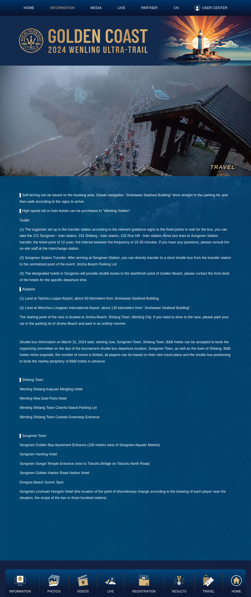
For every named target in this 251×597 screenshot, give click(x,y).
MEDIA (96, 8)
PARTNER (149, 8)
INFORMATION (62, 8)
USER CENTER (214, 8)
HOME (29, 8)
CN (176, 8)
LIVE (121, 8)
